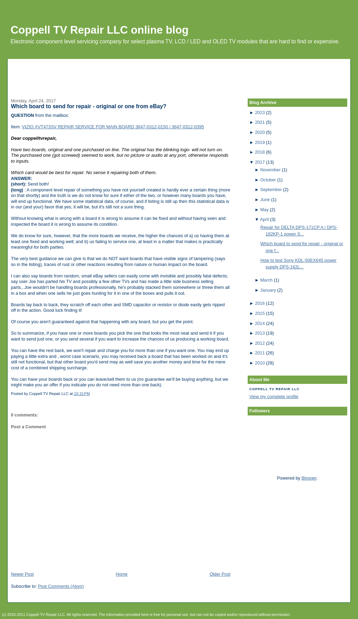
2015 (260, 313)
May (264, 209)
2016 (260, 303)
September (271, 189)
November (270, 169)
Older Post (220, 574)
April (264, 219)
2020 (260, 132)
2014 (260, 323)
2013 (260, 333)
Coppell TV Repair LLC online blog (100, 30)
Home (122, 574)
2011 (260, 352)
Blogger (308, 478)
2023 (260, 112)
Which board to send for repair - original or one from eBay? (89, 106)
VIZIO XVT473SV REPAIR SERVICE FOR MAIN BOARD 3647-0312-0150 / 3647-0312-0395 (113, 126)
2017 (260, 162)
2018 (260, 152)
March (266, 280)
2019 (260, 142)
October (268, 179)
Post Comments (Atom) (61, 586)
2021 (260, 122)
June (265, 199)
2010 (260, 363)
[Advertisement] (179, 74)
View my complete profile (273, 396)
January (268, 290)
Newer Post (22, 574)
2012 (260, 343)
